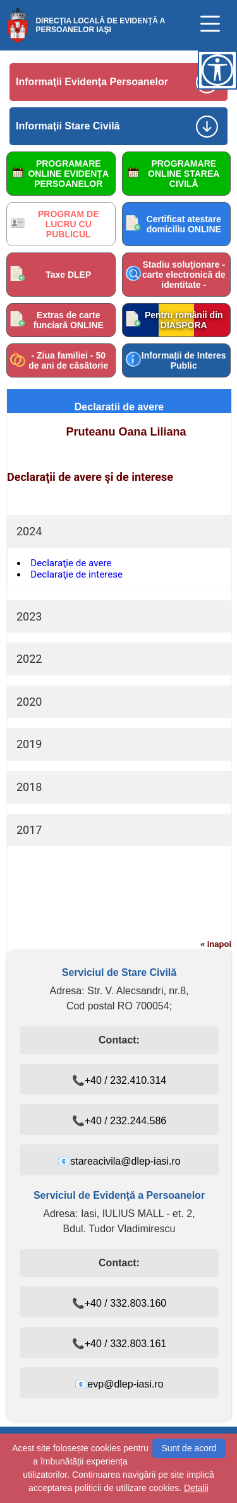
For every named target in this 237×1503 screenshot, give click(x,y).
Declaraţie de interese (76, 574)
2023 (29, 616)
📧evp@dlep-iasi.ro (119, 1384)
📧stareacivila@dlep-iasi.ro (119, 1161)
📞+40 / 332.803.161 (119, 1343)
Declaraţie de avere (70, 563)
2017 (29, 829)
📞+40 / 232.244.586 (119, 1120)
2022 (29, 658)
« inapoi (215, 944)
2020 (29, 701)
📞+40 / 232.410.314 (119, 1080)
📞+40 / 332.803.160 (119, 1303)
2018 (29, 786)
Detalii (196, 1488)
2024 (29, 531)
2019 (29, 744)
